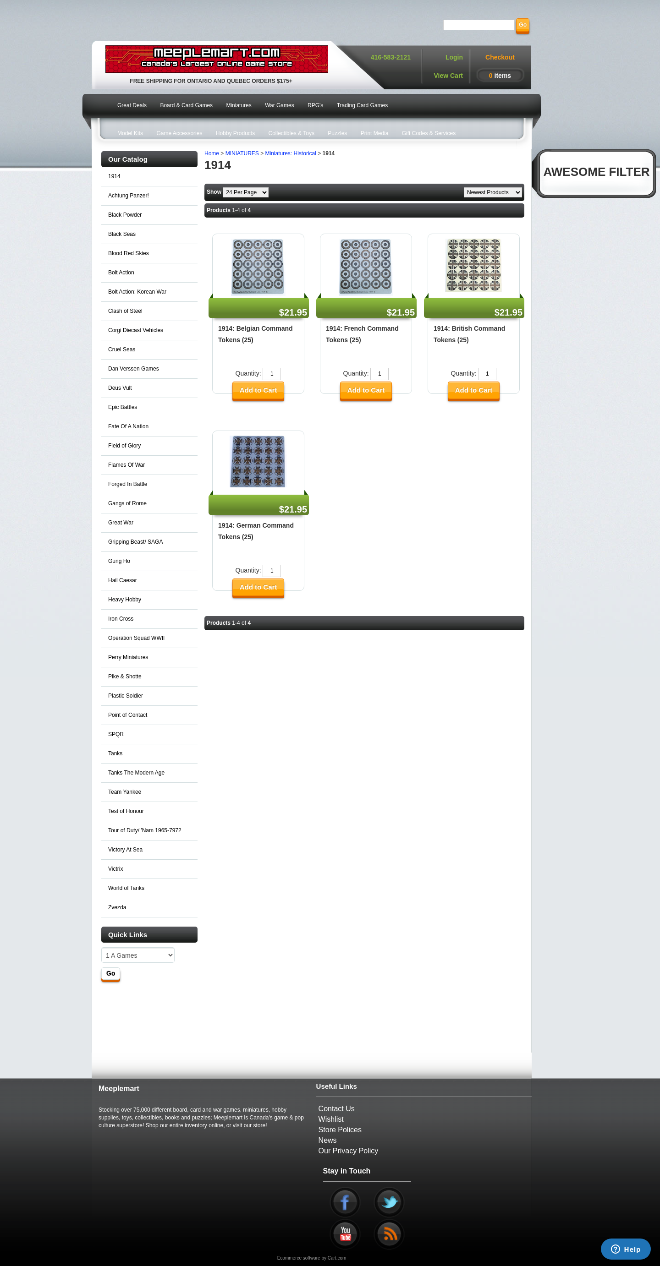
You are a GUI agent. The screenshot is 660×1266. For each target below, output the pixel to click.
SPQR (116, 734)
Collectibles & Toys (292, 133)
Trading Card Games (362, 105)
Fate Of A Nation (128, 426)
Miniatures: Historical (290, 153)
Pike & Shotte (125, 676)
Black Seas (122, 234)
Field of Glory (124, 445)
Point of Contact (127, 715)
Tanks (115, 753)
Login (454, 57)
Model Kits (130, 133)
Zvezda (117, 907)
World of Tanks (126, 888)
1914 (114, 176)
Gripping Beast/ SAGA (135, 542)
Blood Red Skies (128, 253)
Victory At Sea (125, 849)
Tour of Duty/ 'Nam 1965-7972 (145, 830)
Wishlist (331, 1119)
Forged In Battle (127, 484)
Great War (120, 522)
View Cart (448, 75)
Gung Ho (119, 561)
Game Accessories (179, 133)
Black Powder (125, 215)
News (328, 1140)
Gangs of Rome (127, 503)
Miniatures (238, 105)
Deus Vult (120, 388)
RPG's (315, 105)
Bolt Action (121, 272)
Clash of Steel (125, 311)
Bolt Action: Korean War (137, 292)
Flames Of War (126, 465)
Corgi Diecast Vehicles (135, 330)
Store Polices (340, 1130)
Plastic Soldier (125, 696)
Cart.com (337, 1258)
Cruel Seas (121, 349)
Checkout (500, 57)
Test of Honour (126, 811)
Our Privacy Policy (349, 1151)
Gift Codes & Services (429, 133)
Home (211, 153)
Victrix (115, 869)
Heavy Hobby (124, 599)
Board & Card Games (186, 105)
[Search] (479, 25)
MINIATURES (242, 153)
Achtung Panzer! (128, 195)
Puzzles (337, 133)
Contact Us (337, 1109)
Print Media (375, 133)
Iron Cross (120, 619)
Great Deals (132, 105)
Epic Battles (122, 407)
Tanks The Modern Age (136, 772)
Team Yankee (124, 792)
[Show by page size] (246, 192)
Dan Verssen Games (133, 369)
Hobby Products (235, 133)
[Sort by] (493, 192)
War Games (279, 105)
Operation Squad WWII (136, 638)
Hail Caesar (122, 580)
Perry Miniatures (128, 657)
